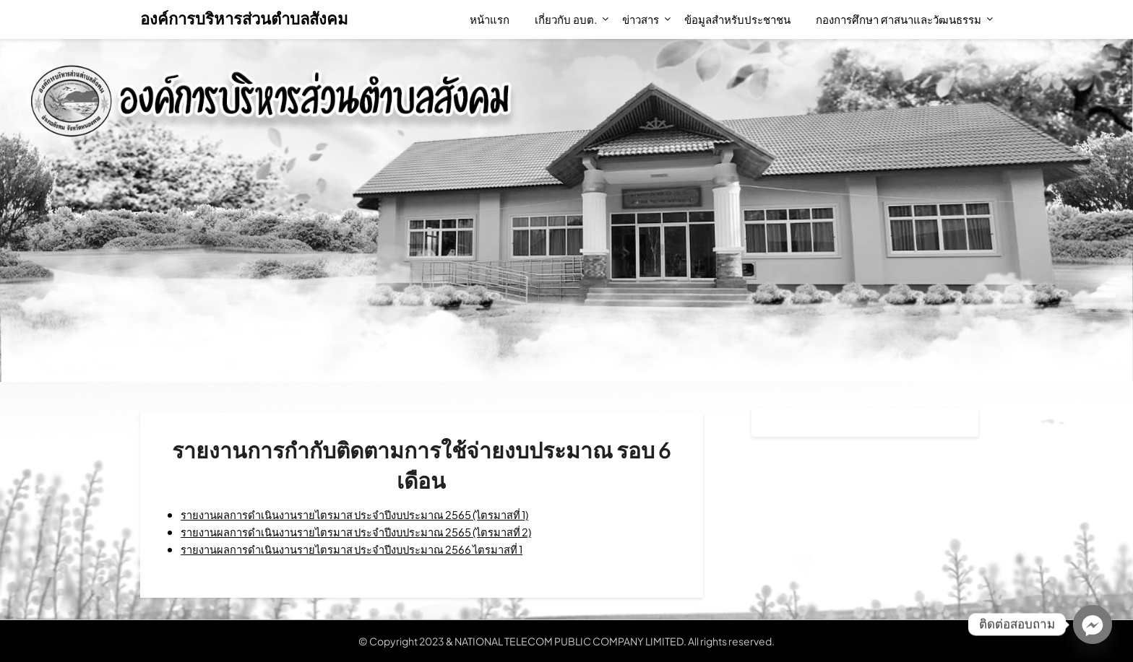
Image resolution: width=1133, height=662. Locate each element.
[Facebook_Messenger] (1092, 624)
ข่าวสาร (640, 19)
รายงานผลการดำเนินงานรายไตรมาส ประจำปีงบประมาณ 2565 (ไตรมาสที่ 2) (375, 531)
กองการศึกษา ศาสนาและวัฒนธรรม (898, 19)
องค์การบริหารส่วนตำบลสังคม (244, 18)
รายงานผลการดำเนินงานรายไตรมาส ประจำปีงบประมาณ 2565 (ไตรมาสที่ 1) (373, 514)
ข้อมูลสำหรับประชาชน (737, 19)
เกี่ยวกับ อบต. (566, 19)
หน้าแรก (489, 19)
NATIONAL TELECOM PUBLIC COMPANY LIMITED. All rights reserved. (615, 641)
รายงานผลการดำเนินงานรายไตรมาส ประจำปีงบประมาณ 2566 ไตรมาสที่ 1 (370, 549)
